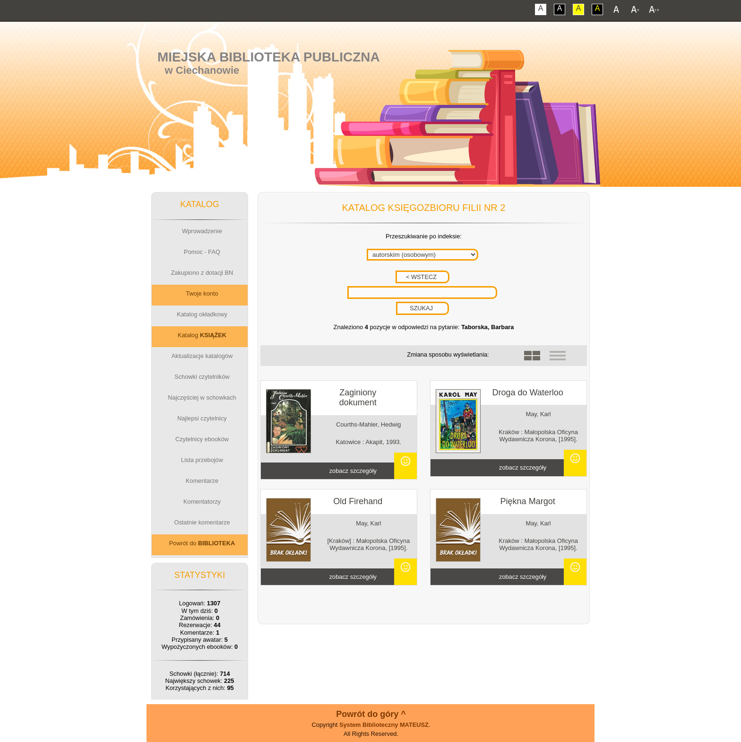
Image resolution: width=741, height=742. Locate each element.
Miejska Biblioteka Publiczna (268, 57)
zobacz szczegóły (353, 470)
